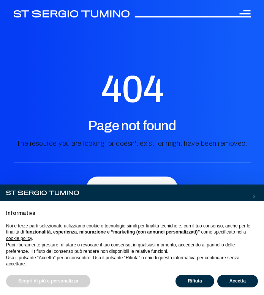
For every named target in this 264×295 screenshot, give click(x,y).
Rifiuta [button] (195, 281)
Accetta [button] (237, 281)
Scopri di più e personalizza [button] (48, 281)
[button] (254, 197)
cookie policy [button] (19, 238)
